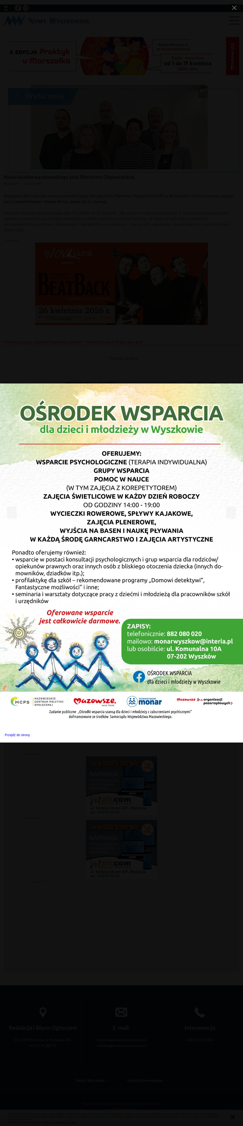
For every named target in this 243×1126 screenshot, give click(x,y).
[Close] (234, 8)
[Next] (231, 512)
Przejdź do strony (17, 735)
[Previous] (12, 512)
